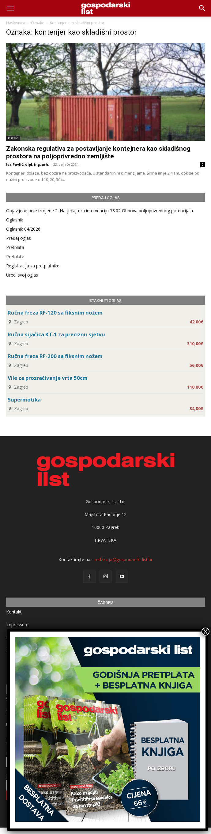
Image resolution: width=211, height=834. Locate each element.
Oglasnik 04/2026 (23, 229)
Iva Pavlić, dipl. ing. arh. (27, 164)
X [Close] (205, 632)
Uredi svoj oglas (22, 275)
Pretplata (15, 247)
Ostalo (13, 138)
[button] (202, 8)
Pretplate (15, 256)
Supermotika (24, 399)
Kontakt (14, 612)
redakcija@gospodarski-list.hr (124, 559)
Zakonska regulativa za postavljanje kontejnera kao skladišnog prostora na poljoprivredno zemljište (98, 152)
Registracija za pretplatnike (32, 266)
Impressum (17, 625)
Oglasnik (14, 220)
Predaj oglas (18, 238)
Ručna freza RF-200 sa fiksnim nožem (55, 356)
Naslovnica (15, 22)
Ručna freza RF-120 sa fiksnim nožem (55, 312)
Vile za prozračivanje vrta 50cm (48, 377)
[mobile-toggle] (10, 8)
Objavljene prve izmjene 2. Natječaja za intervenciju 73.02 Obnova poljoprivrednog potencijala (99, 210)
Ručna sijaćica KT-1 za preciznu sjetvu (56, 334)
